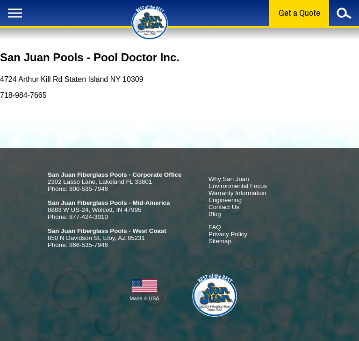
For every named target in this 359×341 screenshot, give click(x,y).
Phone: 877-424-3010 (78, 216)
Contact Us (223, 206)
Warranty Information (237, 192)
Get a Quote (299, 13)
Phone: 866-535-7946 (78, 244)
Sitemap (219, 241)
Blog (214, 214)
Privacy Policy (227, 234)
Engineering (225, 199)
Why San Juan (228, 178)
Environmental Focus (237, 185)
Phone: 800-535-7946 (78, 188)
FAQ (214, 227)
